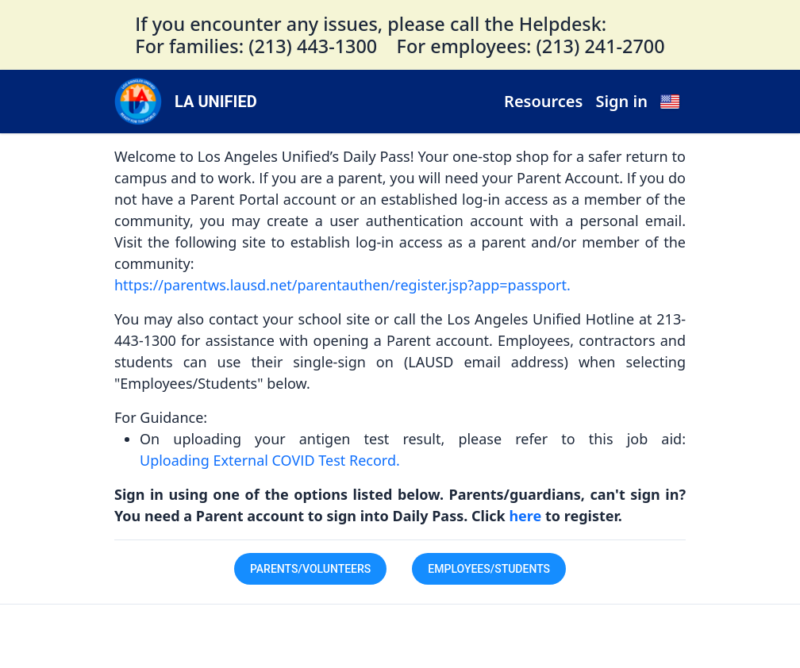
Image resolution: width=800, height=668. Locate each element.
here (527, 515)
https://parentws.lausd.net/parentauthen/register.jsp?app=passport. (342, 284)
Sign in (621, 101)
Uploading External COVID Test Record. (270, 460)
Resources (543, 101)
